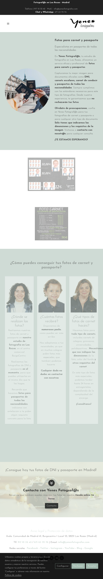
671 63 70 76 (61, 12)
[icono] (51, 483)
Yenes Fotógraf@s (69, 56)
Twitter (44, 548)
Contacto (51, 505)
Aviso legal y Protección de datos (51, 531)
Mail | (49, 9)
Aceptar (92, 566)
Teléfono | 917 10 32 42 (35, 9)
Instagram (56, 548)
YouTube (69, 548)
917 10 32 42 (25, 542)
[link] (82, 23)
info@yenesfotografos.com (66, 9)
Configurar (63, 566)
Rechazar (78, 566)
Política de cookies (13, 575)
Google (89, 548)
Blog (80, 548)
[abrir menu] (8, 23)
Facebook (32, 548)
